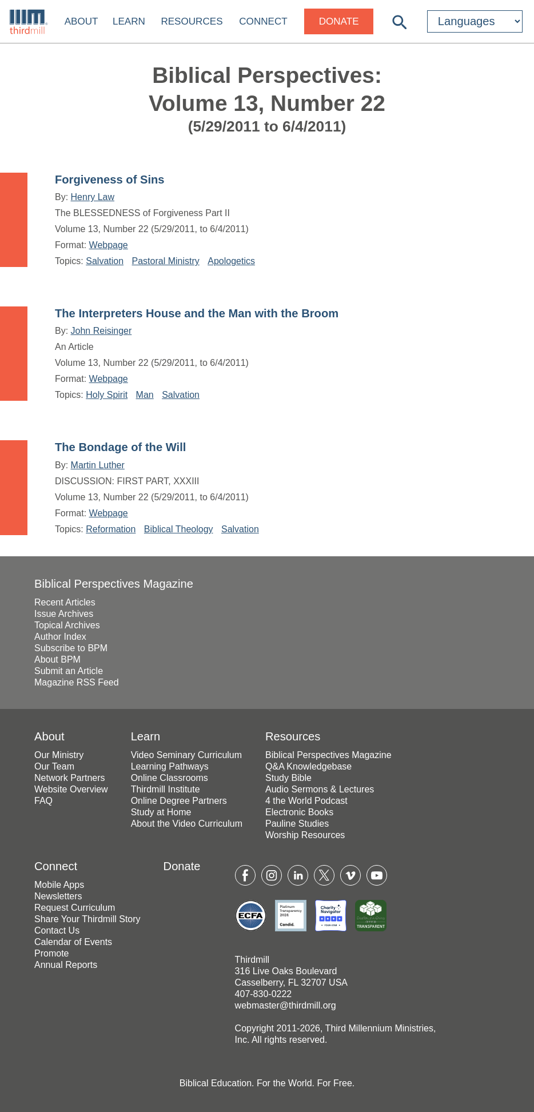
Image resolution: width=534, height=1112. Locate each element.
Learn (129, 21)
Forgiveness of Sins (110, 179)
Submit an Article (68, 671)
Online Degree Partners (179, 801)
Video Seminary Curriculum (186, 755)
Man (145, 395)
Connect (263, 21)
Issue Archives (63, 614)
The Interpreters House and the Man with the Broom (196, 313)
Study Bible (288, 778)
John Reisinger (101, 331)
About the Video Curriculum (186, 823)
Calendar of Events (73, 942)
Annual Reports (65, 965)
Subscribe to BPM (70, 648)
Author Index (60, 636)
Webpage (108, 245)
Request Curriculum (74, 907)
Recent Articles (64, 602)
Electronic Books (299, 812)
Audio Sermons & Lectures (319, 789)
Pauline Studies (297, 823)
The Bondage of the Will (120, 447)
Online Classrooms (169, 778)
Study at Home (161, 812)
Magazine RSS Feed (76, 682)
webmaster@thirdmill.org (285, 1005)
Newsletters (58, 896)
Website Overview (71, 789)
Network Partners (69, 778)
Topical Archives (67, 625)
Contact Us (56, 930)
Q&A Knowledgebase (308, 766)
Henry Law (92, 197)
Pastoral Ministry (166, 261)
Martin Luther (98, 465)
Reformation (111, 529)
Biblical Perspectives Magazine (113, 583)
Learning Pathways (170, 766)
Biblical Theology (178, 529)
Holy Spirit (106, 395)
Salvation (104, 261)
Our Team (54, 766)
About (81, 21)
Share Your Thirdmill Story (87, 919)
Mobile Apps (59, 885)
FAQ (43, 801)
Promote (51, 953)
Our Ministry (58, 755)
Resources (191, 21)
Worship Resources (305, 835)
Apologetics (231, 261)
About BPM (57, 659)
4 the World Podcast (306, 801)
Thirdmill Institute (165, 789)
